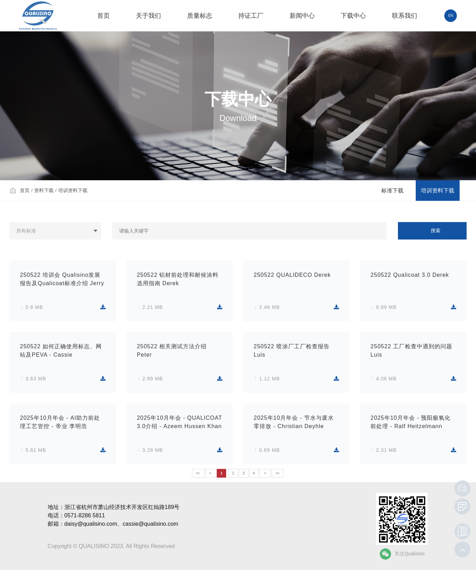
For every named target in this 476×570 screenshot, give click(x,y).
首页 (103, 15)
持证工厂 (250, 15)
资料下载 (44, 190)
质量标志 (199, 15)
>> (278, 473)
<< (198, 473)
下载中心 (353, 15)
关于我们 (148, 15)
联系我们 (404, 15)
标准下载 (392, 190)
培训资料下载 (72, 190)
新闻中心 (302, 15)
